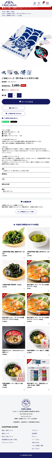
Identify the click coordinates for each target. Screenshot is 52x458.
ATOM (37, 448)
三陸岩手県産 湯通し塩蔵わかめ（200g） (13, 252)
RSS (33, 448)
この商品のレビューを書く (26, 212)
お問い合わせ (35, 442)
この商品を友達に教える (10, 118)
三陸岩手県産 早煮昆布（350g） (12, 285)
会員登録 (34, 433)
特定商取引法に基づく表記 (9, 439)
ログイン (34, 436)
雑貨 (8, 11)
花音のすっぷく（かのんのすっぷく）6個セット (13, 351)
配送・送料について (7, 430)
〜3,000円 (19, 15)
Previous (2, 43)
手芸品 (12, 11)
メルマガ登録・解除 (37, 445)
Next (50, 43)
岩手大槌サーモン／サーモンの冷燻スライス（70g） (38, 285)
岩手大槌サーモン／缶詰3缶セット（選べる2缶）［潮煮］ (37, 384)
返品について (5, 433)
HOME (3, 11)
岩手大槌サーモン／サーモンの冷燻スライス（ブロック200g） (13, 318)
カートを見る (35, 439)
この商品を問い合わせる (13, 113)
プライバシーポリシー (8, 442)
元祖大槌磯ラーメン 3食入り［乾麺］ (38, 350)
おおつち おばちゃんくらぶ (24, 13)
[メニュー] (48, 4)
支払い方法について (7, 436)
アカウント (35, 430)
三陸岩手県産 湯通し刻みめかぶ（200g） (38, 252)
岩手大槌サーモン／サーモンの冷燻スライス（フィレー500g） (38, 318)
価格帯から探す (11, 15)
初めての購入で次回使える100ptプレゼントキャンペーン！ (20, 8)
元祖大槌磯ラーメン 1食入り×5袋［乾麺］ (12, 384)
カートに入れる (26, 102)
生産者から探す (11, 13)
